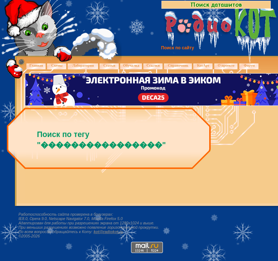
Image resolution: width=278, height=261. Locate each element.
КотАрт (203, 65)
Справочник (178, 65)
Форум (249, 65)
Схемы (56, 65)
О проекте (226, 65)
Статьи (109, 65)
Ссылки (153, 65)
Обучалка (131, 65)
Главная (36, 65)
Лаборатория (83, 65)
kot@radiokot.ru (108, 231)
